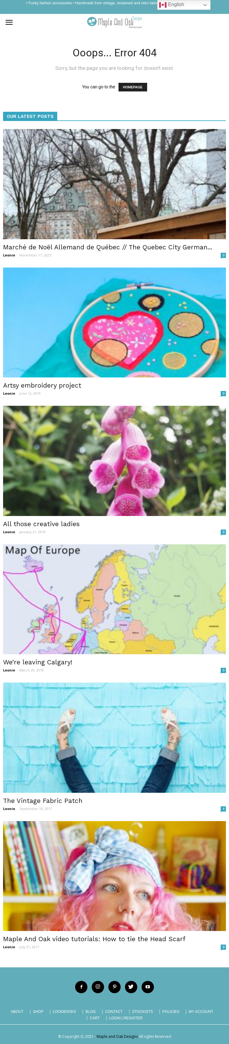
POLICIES (170, 1012)
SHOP (38, 1012)
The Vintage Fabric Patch (42, 800)
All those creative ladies (41, 524)
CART (95, 1018)
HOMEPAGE (133, 87)
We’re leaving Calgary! (37, 662)
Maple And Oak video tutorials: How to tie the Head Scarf (94, 939)
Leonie (9, 255)
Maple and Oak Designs (117, 1036)
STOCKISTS (142, 1012)
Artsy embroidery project (42, 385)
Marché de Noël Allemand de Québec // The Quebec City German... (107, 247)
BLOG (91, 1012)
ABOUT (17, 1012)
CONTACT (114, 1012)
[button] (220, 22)
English (171, 5)
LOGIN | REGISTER (125, 1018)
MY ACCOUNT (201, 1012)
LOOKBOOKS (64, 1012)
